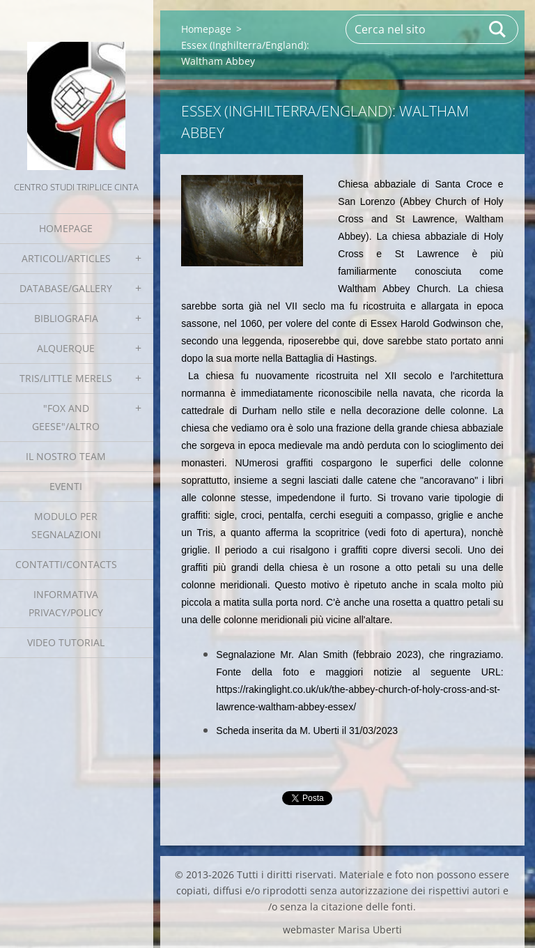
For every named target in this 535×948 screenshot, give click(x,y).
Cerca (498, 29)
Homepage (66, 228)
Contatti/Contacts (66, 564)
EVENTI (65, 486)
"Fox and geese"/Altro (66, 417)
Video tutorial (65, 642)
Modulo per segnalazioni (66, 525)
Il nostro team (66, 456)
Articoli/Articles (66, 258)
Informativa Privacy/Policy (66, 603)
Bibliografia (66, 318)
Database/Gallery (66, 288)
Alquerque (66, 348)
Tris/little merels (66, 378)
